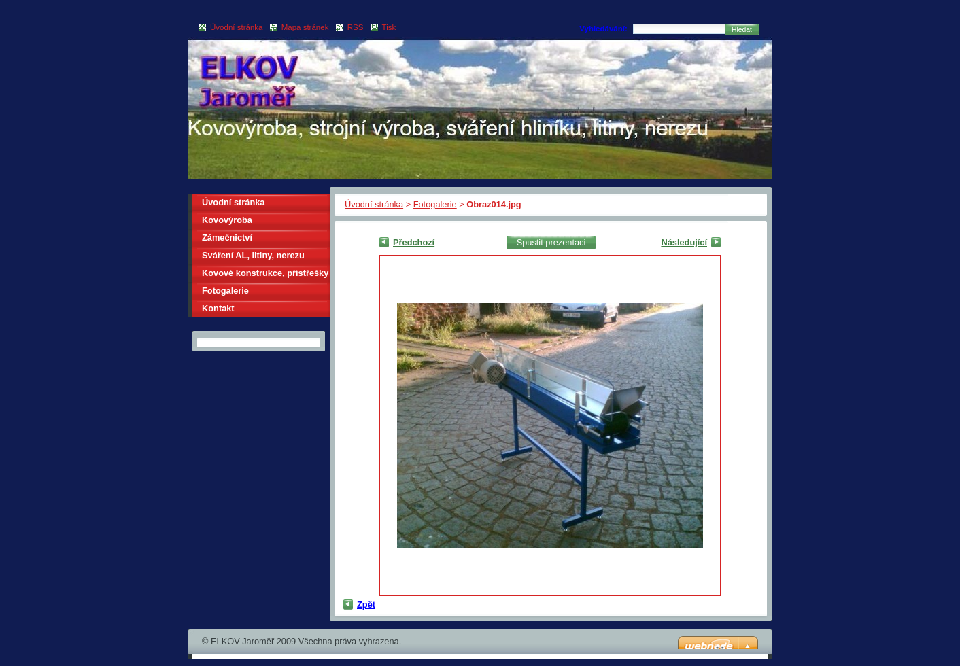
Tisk (389, 27)
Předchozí (413, 242)
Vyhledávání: (603, 28)
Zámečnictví (227, 237)
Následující (684, 242)
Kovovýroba (227, 220)
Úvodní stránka (374, 204)
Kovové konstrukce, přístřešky (265, 273)
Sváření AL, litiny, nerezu (253, 255)
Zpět (366, 604)
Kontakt (218, 308)
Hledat (742, 29)
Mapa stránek (305, 27)
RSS (355, 27)
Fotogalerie (435, 204)
